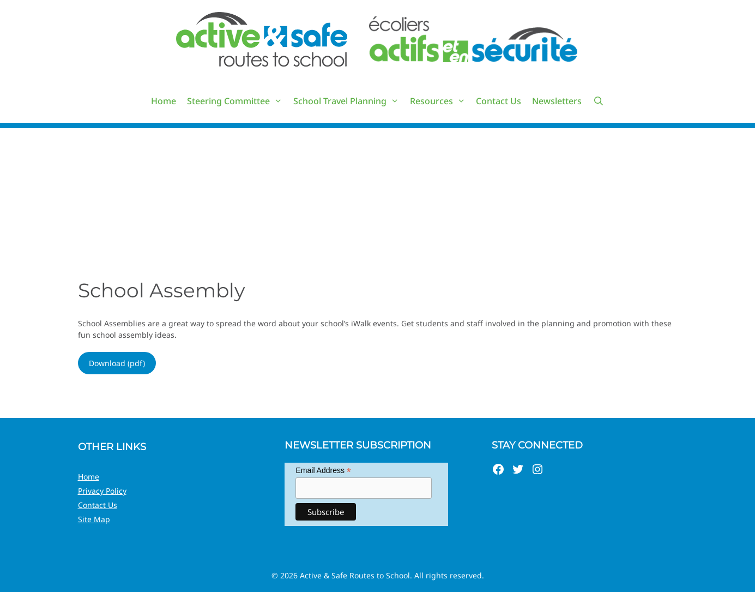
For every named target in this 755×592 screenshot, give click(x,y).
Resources (440, 101)
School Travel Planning (348, 101)
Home (163, 101)
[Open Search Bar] (598, 101)
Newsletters (557, 101)
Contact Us (498, 101)
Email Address (323, 470)
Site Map (94, 519)
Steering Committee (237, 101)
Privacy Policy (102, 491)
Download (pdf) (117, 363)
